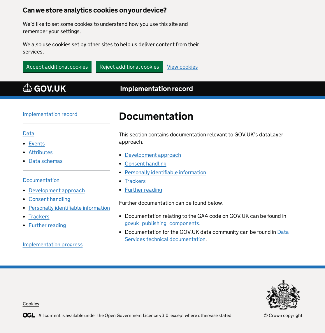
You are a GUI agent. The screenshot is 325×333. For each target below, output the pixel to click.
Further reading (47, 225)
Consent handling (49, 199)
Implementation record (156, 88)
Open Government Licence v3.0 (136, 315)
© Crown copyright (283, 315)
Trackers (39, 216)
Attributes (41, 152)
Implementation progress (53, 244)
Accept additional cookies (57, 66)
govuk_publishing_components (162, 223)
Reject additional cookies (129, 66)
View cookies (182, 67)
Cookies (31, 304)
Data (28, 133)
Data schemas (46, 161)
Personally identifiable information (69, 207)
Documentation (41, 180)
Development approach (57, 190)
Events (37, 143)
